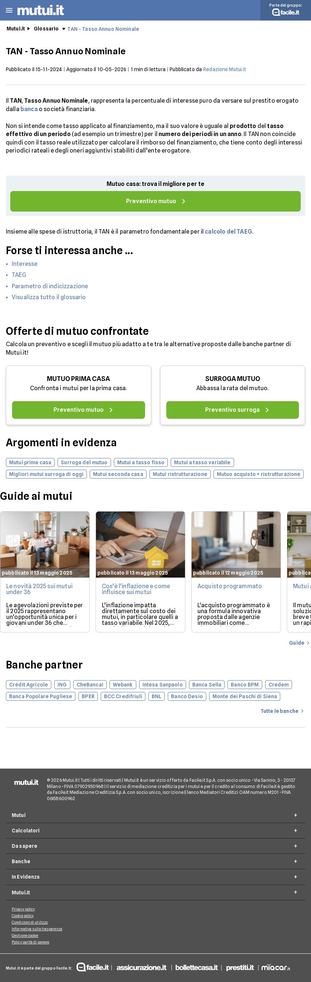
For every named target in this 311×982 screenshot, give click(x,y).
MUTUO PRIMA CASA (78, 378)
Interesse (24, 263)
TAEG (19, 274)
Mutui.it (16, 29)
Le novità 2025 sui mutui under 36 (39, 589)
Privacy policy (23, 909)
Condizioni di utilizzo (30, 922)
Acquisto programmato (229, 586)
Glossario (46, 29)
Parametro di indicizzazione (50, 286)
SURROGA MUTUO (232, 378)
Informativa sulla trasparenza (37, 929)
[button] (9, 10)
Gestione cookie (25, 935)
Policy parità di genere (30, 942)
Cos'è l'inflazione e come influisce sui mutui (136, 589)
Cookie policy (23, 915)
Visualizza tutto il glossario (49, 297)
